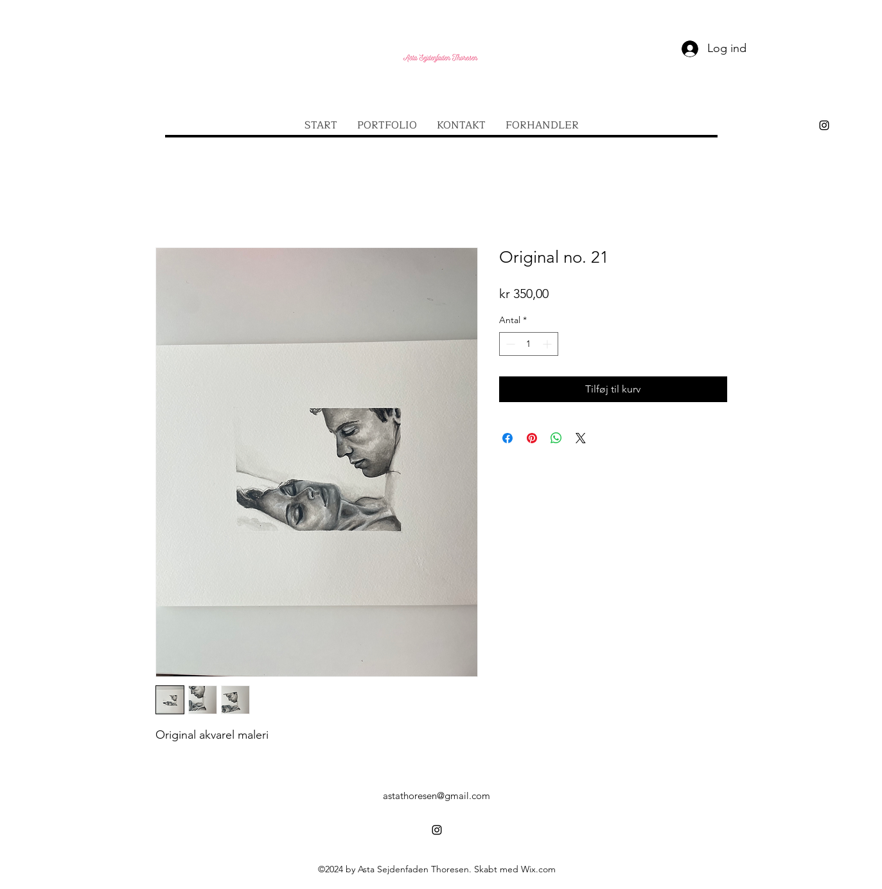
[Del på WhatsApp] (556, 438)
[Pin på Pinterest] (532, 438)
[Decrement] (509, 344)
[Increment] (548, 344)
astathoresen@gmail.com (436, 795)
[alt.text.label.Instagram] (824, 125)
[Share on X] (580, 438)
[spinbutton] (528, 344)
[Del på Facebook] (507, 438)
